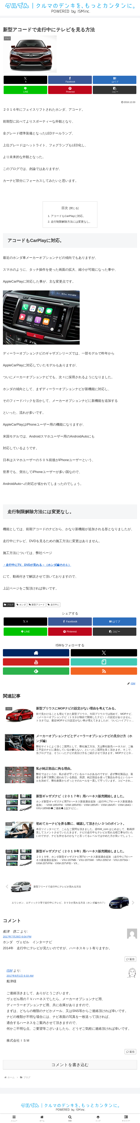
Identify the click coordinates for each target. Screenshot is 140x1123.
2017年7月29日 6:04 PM (17, 939)
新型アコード (37, 605)
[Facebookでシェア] (70, 80)
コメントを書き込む (70, 1067)
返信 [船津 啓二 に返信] (130, 961)
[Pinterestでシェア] (70, 90)
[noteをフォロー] (104, 662)
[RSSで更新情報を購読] (104, 672)
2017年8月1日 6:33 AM (20, 978)
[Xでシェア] (25, 80)
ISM (9, 973)
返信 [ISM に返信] (130, 1053)
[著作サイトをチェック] (36, 653)
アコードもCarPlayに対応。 (68, 216)
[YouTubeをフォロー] (36, 662)
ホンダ (21, 605)
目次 (64, 208)
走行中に (53, 605)
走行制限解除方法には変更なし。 (71, 222)
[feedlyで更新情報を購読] (36, 672)
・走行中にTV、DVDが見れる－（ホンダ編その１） (37, 565)
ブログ (8, 605)
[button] (114, 90)
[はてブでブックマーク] (114, 80)
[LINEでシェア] (25, 90)
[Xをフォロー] (104, 653)
